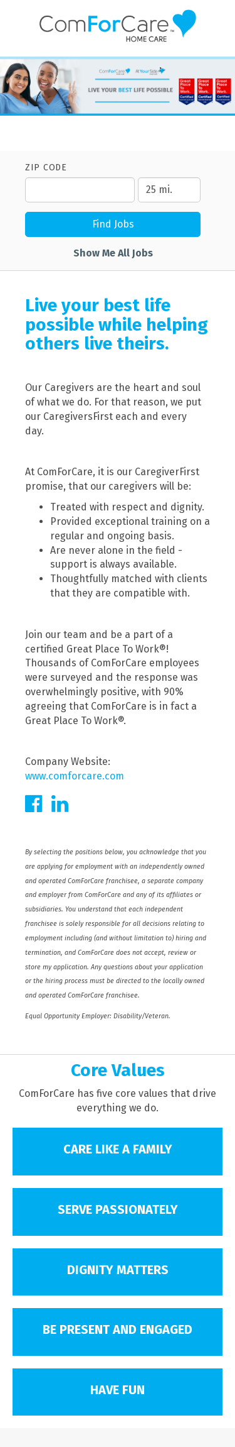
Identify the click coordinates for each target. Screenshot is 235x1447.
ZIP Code (46, 167)
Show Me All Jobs (113, 253)
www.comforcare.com (74, 776)
